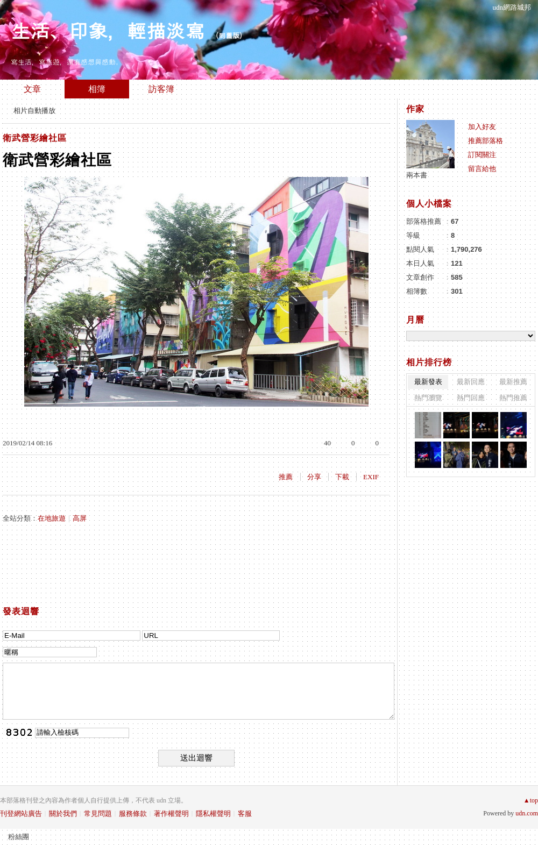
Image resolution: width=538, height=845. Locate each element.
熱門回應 (471, 398)
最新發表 (428, 382)
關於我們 (63, 814)
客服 (245, 814)
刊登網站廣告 (21, 814)
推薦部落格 (485, 141)
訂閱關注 (482, 155)
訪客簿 (161, 89)
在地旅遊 (52, 518)
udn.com (526, 813)
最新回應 (471, 382)
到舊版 (228, 35)
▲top (530, 800)
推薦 (286, 477)
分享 (314, 477)
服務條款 (133, 814)
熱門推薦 (513, 398)
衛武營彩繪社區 (35, 138)
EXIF (371, 477)
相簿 (96, 89)
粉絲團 (18, 837)
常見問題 (98, 814)
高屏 (80, 518)
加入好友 (482, 127)
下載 (342, 477)
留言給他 (482, 169)
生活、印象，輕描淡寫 (107, 30)
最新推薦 (513, 382)
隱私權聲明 (213, 814)
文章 (32, 89)
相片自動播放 (34, 110)
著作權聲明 (171, 814)
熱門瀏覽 (428, 398)
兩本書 (416, 175)
